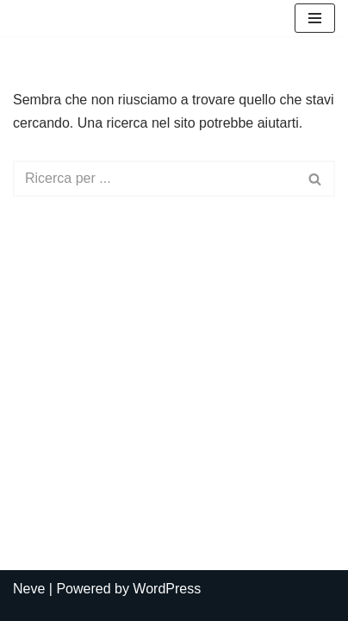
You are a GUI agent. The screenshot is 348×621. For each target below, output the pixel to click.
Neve (29, 588)
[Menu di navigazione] (315, 18)
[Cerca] (154, 178)
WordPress (167, 588)
